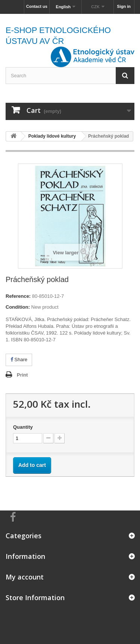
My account (25, 576)
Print (22, 375)
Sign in (124, 6)
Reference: (18, 296)
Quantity (23, 427)
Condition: (18, 307)
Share (18, 359)
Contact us (36, 6)
